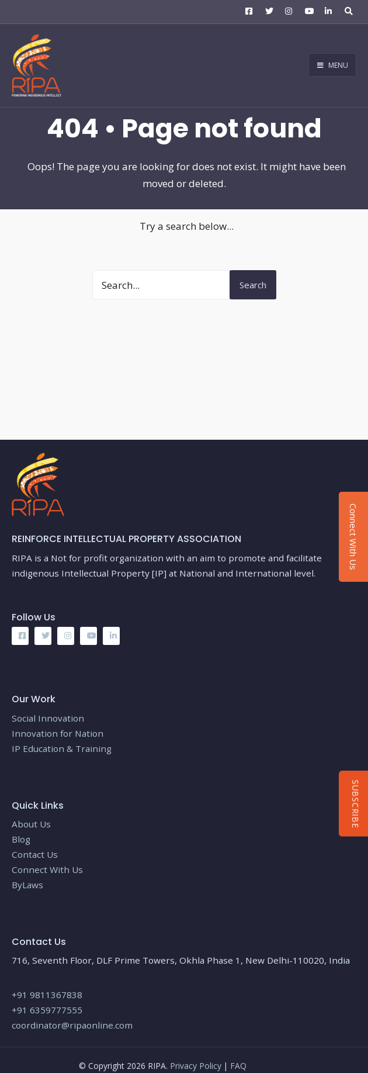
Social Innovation (48, 718)
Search (252, 285)
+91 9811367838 (47, 994)
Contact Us (35, 854)
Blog (22, 839)
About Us (31, 824)
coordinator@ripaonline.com (72, 1025)
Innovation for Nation (57, 733)
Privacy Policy (197, 1065)
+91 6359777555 (47, 1010)
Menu (332, 65)
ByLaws (27, 885)
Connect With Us (47, 869)
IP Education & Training (62, 748)
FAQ (238, 1065)
